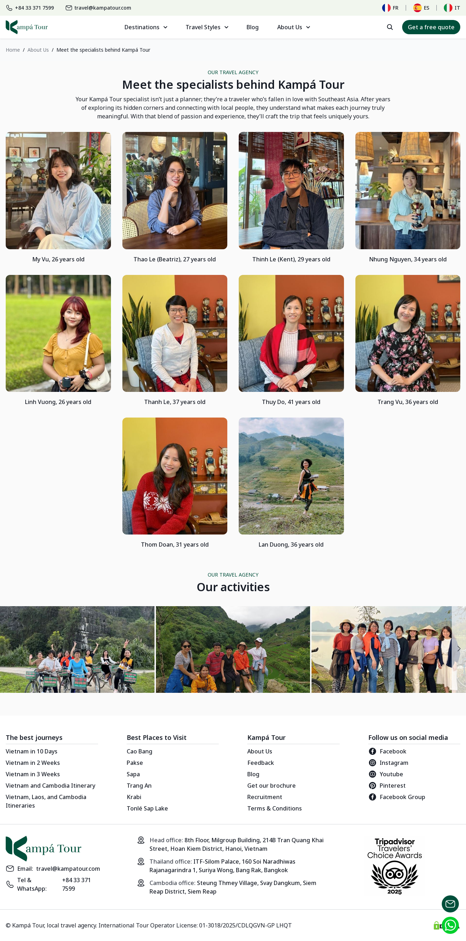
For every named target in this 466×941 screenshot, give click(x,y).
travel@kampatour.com (68, 869)
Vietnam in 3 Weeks (33, 774)
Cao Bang (139, 751)
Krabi (134, 797)
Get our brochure (271, 785)
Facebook (387, 751)
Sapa (133, 774)
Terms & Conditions (274, 808)
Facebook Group (396, 797)
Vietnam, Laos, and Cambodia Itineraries (46, 801)
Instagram (388, 762)
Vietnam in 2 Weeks (33, 763)
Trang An (139, 785)
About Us (259, 751)
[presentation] (459, 649)
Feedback (260, 763)
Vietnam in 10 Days (31, 751)
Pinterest (387, 785)
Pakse (135, 763)
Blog (253, 27)
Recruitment (264, 797)
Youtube (385, 774)
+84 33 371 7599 (76, 884)
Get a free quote (431, 27)
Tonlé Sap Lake (147, 808)
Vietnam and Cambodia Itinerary (50, 785)
